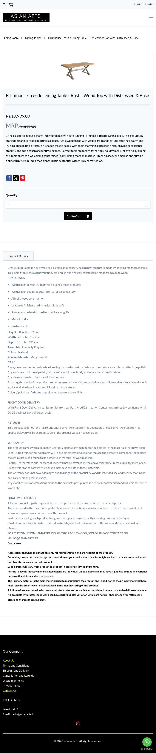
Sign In (137, 4)
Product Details (18, 256)
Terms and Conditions (16, 665)
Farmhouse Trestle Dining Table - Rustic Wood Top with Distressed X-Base (93, 37)
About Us (8, 660)
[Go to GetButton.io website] (147, 749)
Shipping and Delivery (16, 670)
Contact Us (10, 690)
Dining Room (10, 37)
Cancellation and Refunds (18, 675)
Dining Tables (33, 37)
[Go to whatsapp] (147, 742)
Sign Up (149, 4)
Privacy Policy (11, 685)
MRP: (12, 125)
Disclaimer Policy (13, 680)
